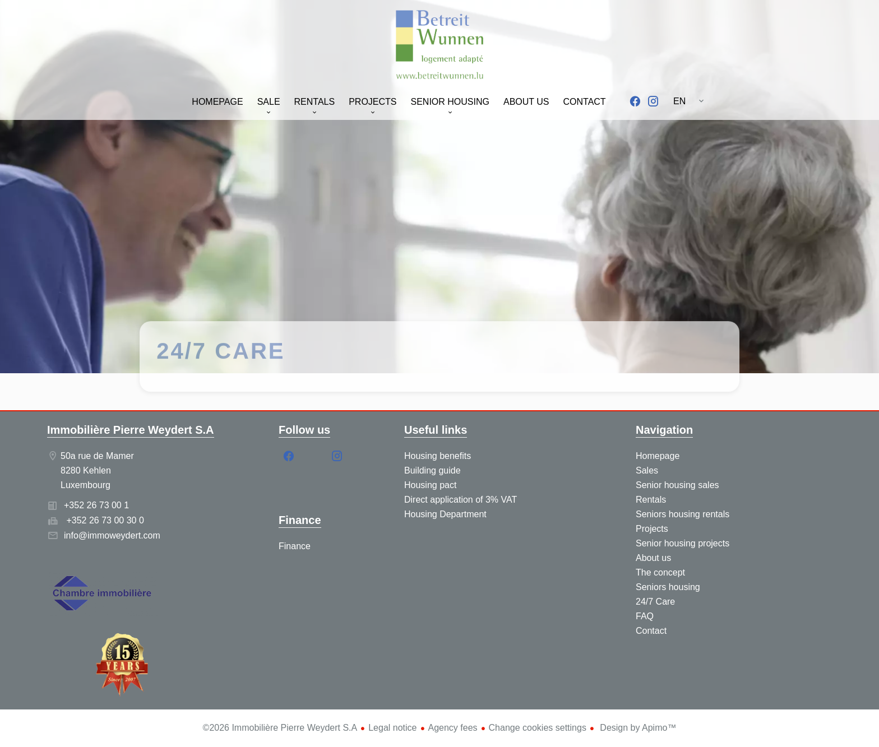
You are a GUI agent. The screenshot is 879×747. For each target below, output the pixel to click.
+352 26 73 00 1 (96, 505)
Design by (637, 727)
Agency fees (453, 727)
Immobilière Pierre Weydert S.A (130, 430)
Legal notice (392, 727)
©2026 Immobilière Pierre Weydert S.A (280, 727)
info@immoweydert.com (112, 535)
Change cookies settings (537, 727)
